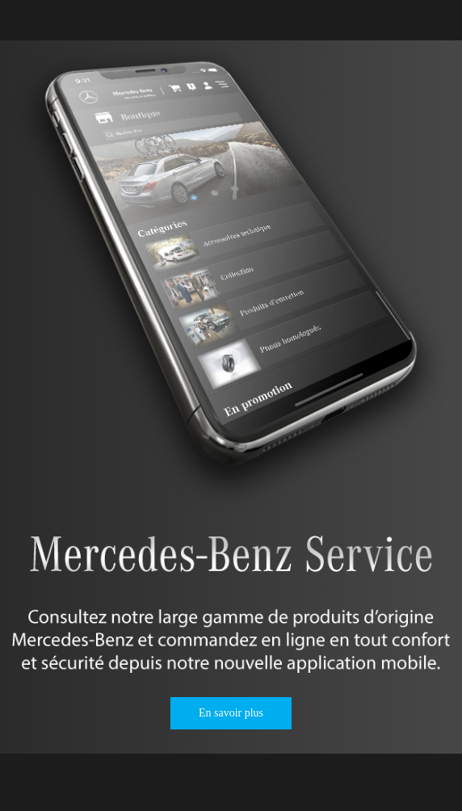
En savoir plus (231, 713)
